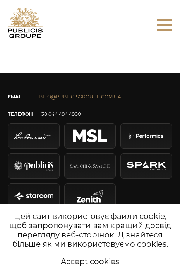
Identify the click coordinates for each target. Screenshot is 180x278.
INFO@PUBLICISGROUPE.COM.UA (80, 97)
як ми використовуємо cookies (104, 244)
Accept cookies (90, 261)
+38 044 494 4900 (60, 114)
